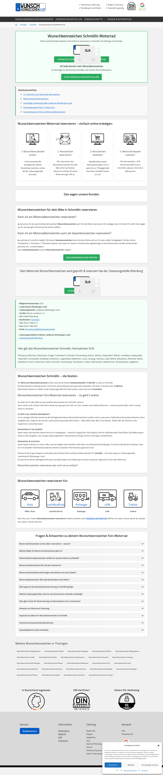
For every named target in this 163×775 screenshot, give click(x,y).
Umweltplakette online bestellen (34, 659)
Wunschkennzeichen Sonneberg (122, 687)
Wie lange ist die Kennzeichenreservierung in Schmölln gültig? (47, 616)
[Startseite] (16, 25)
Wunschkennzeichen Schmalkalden (101, 699)
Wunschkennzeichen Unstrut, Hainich (101, 705)
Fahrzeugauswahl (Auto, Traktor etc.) (39, 120)
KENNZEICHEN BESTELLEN (69, 19)
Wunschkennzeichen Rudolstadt (27, 699)
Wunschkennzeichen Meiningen (78, 681)
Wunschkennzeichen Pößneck (101, 681)
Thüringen (23, 25)
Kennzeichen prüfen (81, 318)
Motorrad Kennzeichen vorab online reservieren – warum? (45, 572)
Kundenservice (30, 766)
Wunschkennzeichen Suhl (122, 693)
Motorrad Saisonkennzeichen (36, 111)
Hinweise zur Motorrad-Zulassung (34, 637)
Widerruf (62, 769)
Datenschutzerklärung (130, 770)
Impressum (144, 770)
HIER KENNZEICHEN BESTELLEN (81, 90)
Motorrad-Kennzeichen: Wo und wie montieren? (40, 594)
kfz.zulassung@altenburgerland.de (40, 356)
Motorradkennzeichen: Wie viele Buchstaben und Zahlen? (45, 608)
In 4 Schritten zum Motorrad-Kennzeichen (41, 107)
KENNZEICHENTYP (93, 19)
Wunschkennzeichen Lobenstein (74, 705)
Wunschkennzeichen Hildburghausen (29, 681)
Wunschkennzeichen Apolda (51, 705)
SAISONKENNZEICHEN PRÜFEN (81, 271)
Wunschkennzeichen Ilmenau (53, 693)
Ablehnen (131, 765)
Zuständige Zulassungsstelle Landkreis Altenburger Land (47, 116)
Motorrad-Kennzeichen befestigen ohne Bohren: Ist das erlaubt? (48, 601)
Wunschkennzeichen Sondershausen (73, 687)
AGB (60, 772)
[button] (158, 745)
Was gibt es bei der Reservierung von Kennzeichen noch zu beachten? (50, 630)
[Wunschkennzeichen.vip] (30, 7)
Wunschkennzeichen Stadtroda (52, 699)
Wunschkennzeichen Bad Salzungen (28, 693)
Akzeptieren (113, 765)
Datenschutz (63, 766)
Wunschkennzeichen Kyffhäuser (27, 705)
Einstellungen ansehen (150, 765)
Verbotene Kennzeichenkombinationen (36, 652)
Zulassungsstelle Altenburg (31, 365)
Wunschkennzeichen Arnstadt (98, 687)
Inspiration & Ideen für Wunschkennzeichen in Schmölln (44, 645)
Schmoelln (33, 25)
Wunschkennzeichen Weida (48, 687)
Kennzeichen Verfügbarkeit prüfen (82, 72)
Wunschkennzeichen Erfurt (101, 693)
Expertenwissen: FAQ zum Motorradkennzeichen (44, 125)
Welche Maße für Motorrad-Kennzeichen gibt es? (41, 580)
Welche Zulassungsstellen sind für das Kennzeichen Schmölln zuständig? (51, 623)
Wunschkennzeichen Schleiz (26, 687)
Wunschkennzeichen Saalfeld (54, 681)
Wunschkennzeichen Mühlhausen (77, 693)
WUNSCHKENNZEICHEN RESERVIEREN (34, 19)
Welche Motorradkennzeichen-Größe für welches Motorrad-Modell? (49, 587)
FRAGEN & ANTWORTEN (119, 19)
